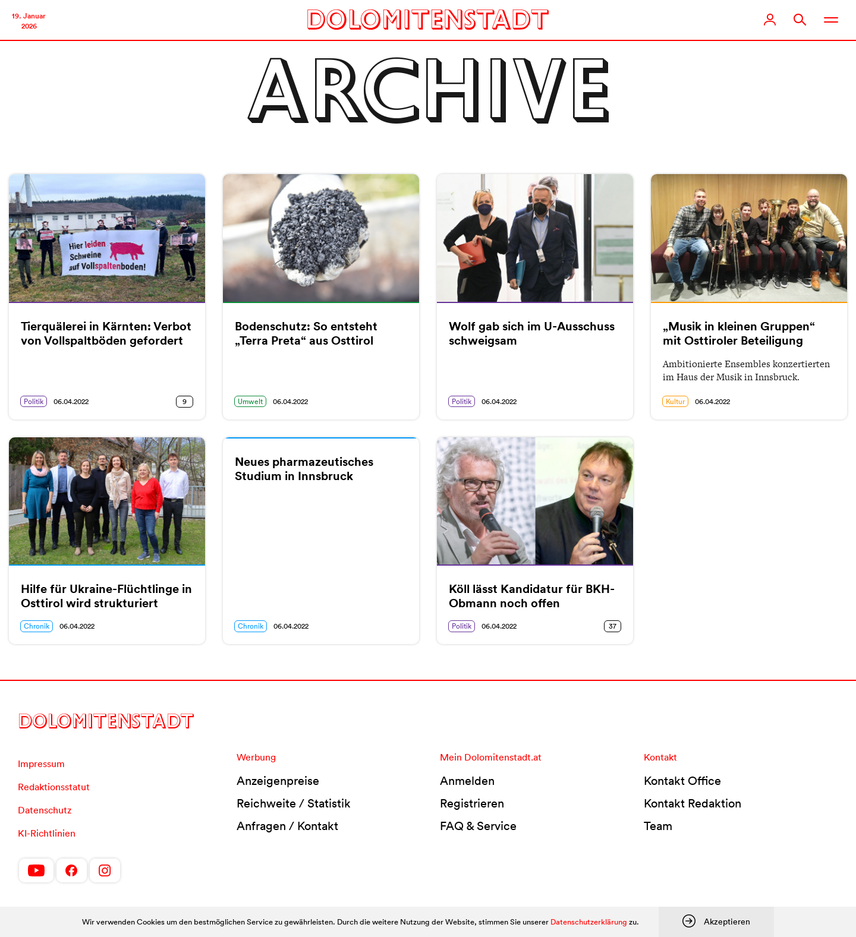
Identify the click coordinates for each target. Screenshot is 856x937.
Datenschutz (44, 810)
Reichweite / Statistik (294, 803)
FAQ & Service (478, 826)
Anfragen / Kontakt (287, 826)
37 (612, 626)
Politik (33, 401)
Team (658, 826)
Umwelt (250, 401)
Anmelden (467, 781)
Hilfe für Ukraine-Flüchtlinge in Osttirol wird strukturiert (106, 596)
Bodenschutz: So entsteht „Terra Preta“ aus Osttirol (306, 333)
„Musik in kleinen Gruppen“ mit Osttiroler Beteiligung (739, 333)
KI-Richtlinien (46, 833)
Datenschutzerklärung (588, 922)
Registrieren (472, 803)
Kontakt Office (682, 781)
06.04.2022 (71, 401)
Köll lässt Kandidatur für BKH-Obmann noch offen (532, 596)
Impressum (41, 763)
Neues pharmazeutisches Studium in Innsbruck (304, 469)
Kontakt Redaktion (692, 803)
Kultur (675, 401)
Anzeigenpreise (278, 781)
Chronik (36, 626)
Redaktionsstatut (54, 787)
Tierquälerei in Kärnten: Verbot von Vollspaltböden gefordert (106, 333)
